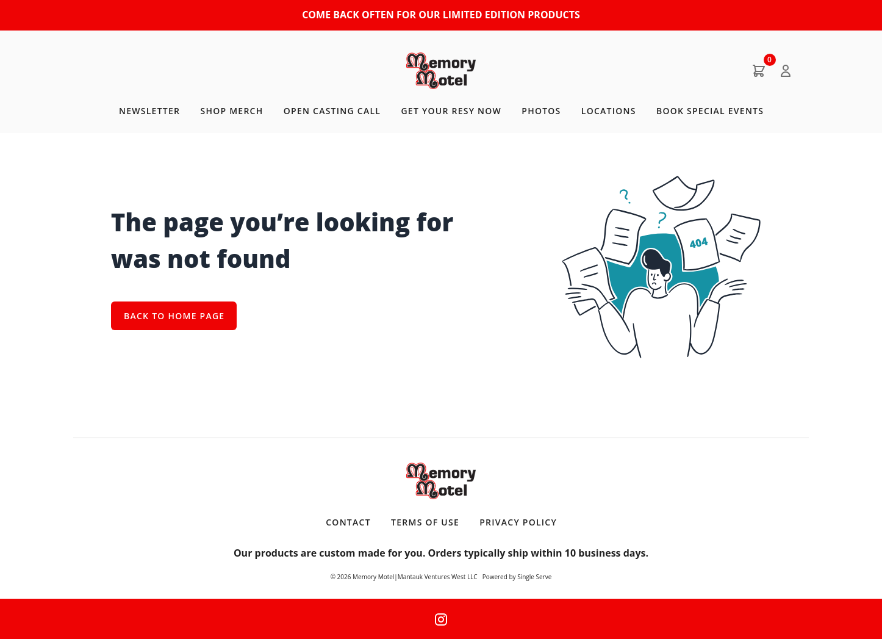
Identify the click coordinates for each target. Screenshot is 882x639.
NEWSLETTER (149, 111)
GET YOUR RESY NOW (451, 111)
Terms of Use (425, 522)
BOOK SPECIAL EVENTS (710, 111)
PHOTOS (541, 111)
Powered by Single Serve (517, 576)
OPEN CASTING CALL (332, 111)
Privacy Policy (518, 522)
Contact (348, 522)
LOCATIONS (608, 111)
